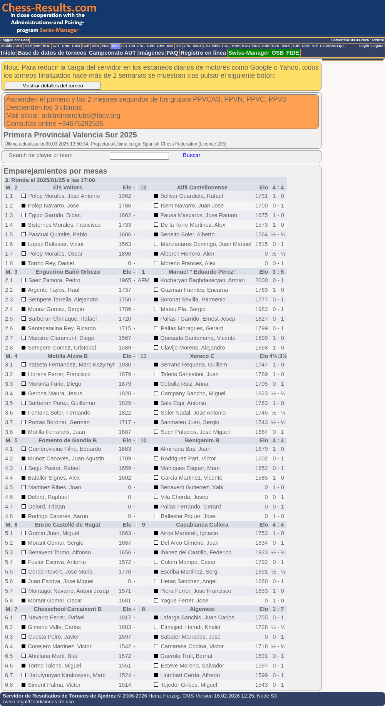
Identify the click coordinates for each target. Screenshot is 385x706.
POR (235, 46)
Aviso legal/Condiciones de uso (38, 701)
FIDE (292, 53)
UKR (306, 46)
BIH (37, 46)
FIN (132, 46)
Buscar (192, 155)
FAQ (172, 53)
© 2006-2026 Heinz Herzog (148, 696)
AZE (28, 46)
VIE (315, 46)
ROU (246, 46)
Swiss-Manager (249, 53)
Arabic (6, 46)
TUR (296, 46)
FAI (124, 46)
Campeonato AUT (112, 53)
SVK (276, 46)
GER (151, 46)
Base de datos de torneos (52, 53)
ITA (178, 46)
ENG (105, 46)
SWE (286, 46)
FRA (140, 46)
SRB (266, 46)
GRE (161, 46)
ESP (115, 46)
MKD (197, 46)
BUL (46, 46)
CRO (76, 46)
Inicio (8, 53)
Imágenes (151, 53)
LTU (206, 46)
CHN (66, 46)
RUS (256, 46)
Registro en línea (203, 53)
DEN (95, 46)
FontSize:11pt (331, 46)
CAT (55, 46)
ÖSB (278, 53)
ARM (18, 46)
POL (225, 46)
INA (170, 46)
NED (216, 46)
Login (364, 46)
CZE (86, 46)
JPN (187, 46)
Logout (377, 46)
